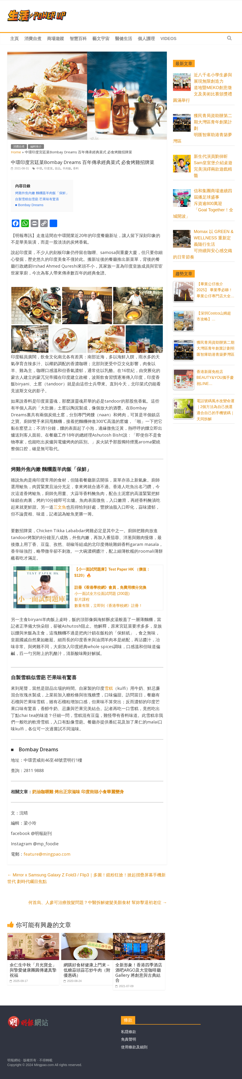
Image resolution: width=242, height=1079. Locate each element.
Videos (168, 38)
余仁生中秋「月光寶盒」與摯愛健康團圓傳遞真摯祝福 (33, 970)
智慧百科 (78, 38)
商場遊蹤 (55, 38)
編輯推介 (36, 146)
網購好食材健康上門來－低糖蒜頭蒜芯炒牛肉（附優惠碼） (87, 970)
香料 (76, 168)
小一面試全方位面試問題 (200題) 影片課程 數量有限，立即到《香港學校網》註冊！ (112, 587)
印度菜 (48, 168)
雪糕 (108, 688)
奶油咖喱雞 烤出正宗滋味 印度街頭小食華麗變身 (78, 791)
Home (16, 152)
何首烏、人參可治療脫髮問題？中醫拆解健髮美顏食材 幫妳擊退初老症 (97, 902)
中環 (39, 168)
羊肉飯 (67, 168)
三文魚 (59, 507)
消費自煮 (32, 38)
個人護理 (146, 38)
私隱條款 (128, 1032)
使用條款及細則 (134, 1047)
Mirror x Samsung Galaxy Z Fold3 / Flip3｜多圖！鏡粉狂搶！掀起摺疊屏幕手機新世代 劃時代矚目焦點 (86, 878)
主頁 (14, 38)
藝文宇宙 (100, 38)
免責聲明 (128, 1039)
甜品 (57, 168)
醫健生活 (123, 38)
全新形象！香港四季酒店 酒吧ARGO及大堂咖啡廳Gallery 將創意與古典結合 (138, 972)
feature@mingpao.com (47, 854)
